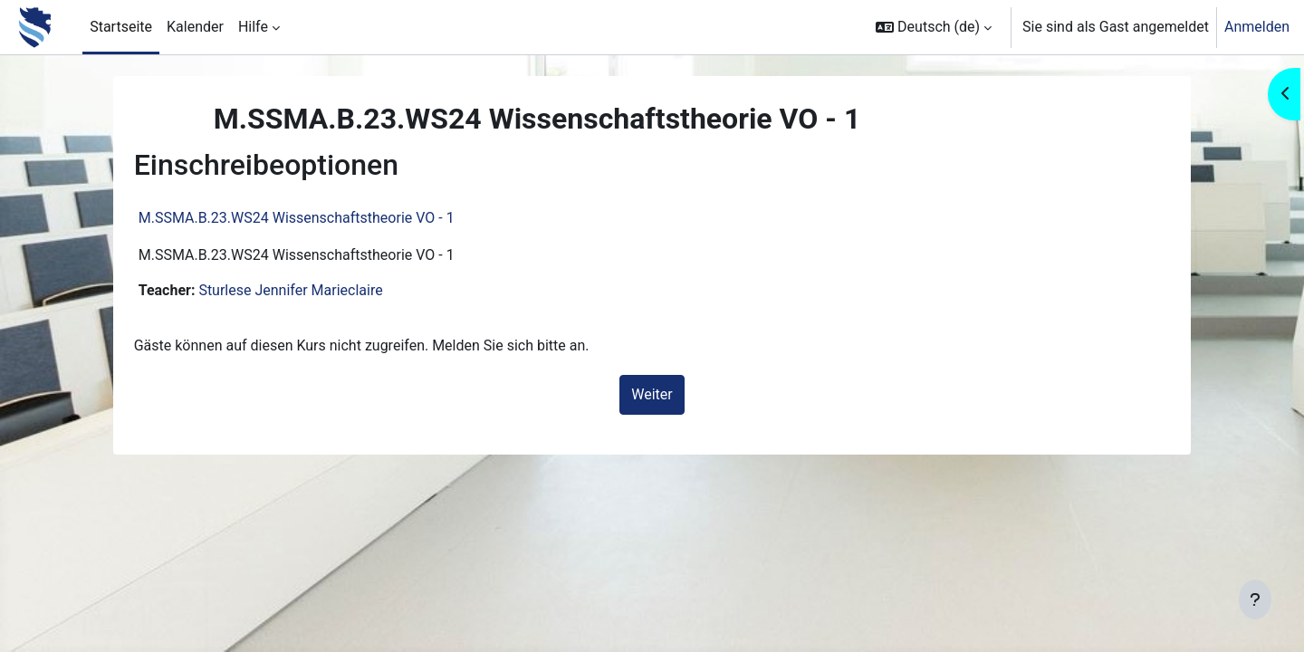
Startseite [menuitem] (121, 26)
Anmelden (1257, 26)
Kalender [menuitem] (195, 26)
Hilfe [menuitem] (253, 26)
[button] (933, 27)
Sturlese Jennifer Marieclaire (312, 290)
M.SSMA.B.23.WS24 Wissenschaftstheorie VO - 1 (318, 217)
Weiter (651, 394)
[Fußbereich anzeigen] (1255, 599)
